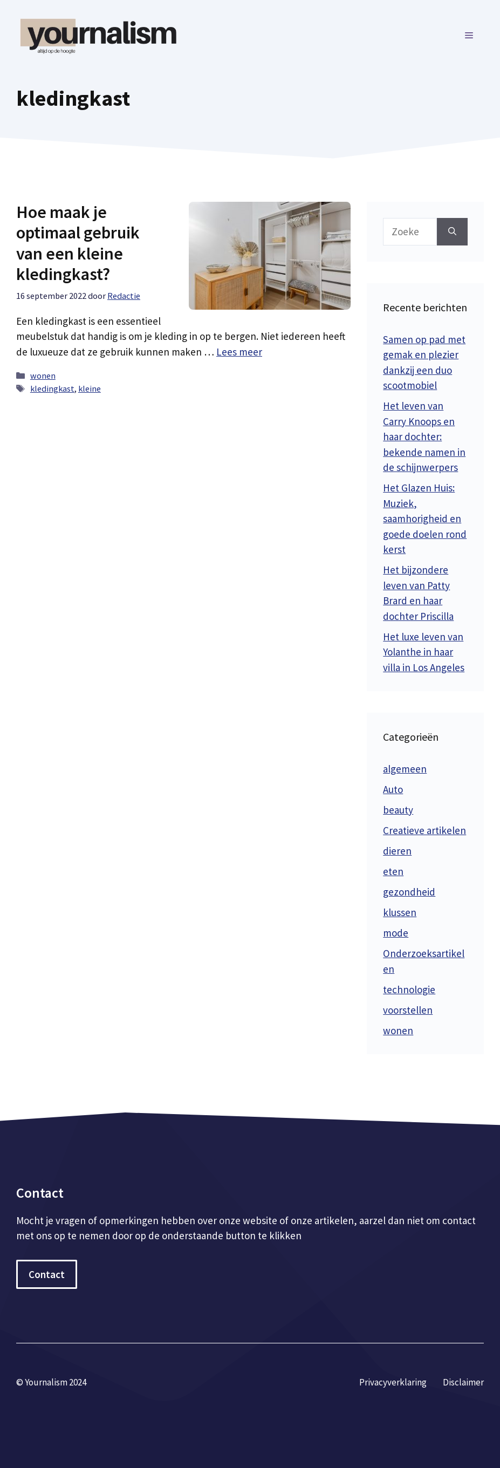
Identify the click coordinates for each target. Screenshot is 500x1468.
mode (395, 932)
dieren (397, 850)
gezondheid (409, 891)
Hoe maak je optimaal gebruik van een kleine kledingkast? (78, 243)
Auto (393, 789)
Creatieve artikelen (424, 830)
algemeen (405, 768)
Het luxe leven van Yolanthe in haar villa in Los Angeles (423, 652)
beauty (398, 809)
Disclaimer (463, 1382)
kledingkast (52, 388)
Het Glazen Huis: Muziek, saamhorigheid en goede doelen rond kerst (425, 518)
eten (393, 871)
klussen (399, 912)
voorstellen (408, 1009)
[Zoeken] (452, 231)
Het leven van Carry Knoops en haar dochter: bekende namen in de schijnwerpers (424, 436)
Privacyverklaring (393, 1382)
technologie (409, 989)
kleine (89, 388)
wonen (43, 375)
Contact (47, 1274)
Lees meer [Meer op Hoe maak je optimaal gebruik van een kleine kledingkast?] (239, 351)
